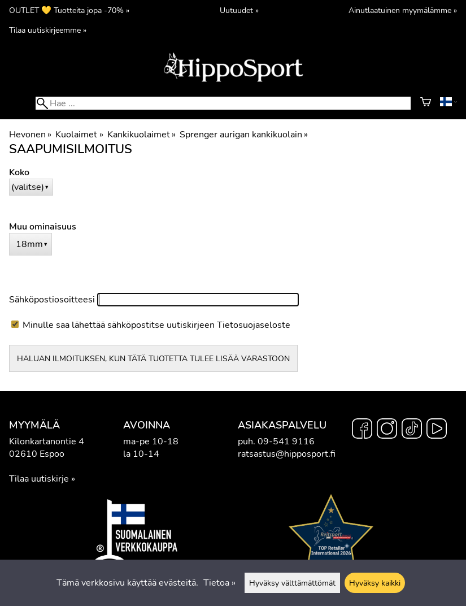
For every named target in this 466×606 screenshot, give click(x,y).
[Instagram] (387, 430)
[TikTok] (412, 430)
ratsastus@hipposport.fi (287, 454)
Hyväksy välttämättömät (292, 582)
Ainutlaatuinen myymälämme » (403, 10)
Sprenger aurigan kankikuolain (244, 134)
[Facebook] (362, 430)
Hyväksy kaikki (374, 582)
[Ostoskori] (425, 103)
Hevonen (30, 134)
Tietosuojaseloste (253, 325)
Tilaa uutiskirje (39, 479)
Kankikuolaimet (141, 134)
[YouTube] (436, 430)
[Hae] (223, 103)
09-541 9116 (286, 441)
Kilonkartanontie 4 (46, 441)
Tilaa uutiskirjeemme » (47, 30)
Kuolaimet (79, 134)
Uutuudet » (239, 10)
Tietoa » (219, 583)
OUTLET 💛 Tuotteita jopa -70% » (69, 10)
